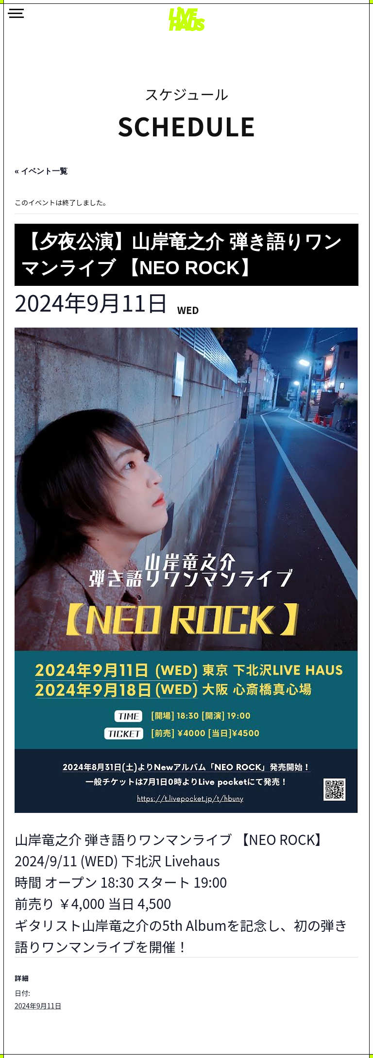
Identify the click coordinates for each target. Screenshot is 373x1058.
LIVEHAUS (186, 19)
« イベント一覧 (41, 171)
